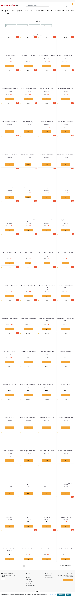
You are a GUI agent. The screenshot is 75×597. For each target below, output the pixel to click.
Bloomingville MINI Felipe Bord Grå (28, 187)
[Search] (37, 5)
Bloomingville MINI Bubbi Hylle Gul (9, 121)
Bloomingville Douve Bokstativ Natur (47, 55)
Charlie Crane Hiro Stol (9, 417)
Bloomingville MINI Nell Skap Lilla (28, 285)
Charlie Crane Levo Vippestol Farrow (65, 417)
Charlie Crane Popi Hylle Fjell (28, 549)
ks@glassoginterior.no (30, 585)
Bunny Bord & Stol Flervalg (9, 351)
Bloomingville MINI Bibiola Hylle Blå (46, 88)
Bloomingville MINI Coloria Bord (28, 154)
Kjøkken (26, 10)
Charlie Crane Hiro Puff (65, 384)
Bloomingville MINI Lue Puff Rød (65, 220)
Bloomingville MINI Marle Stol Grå (65, 252)
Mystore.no (3, 576)
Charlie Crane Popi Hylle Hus (47, 549)
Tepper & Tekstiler (31, 11)
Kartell (2, 10)
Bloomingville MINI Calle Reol (46, 121)
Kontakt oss (62, 0)
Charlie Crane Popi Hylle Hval (65, 549)
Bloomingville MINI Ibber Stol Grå (65, 187)
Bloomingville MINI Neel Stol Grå (10, 285)
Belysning (38, 10)
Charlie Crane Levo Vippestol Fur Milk (9, 450)
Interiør (14, 10)
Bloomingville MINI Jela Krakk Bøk (9, 220)
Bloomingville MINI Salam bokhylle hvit (9, 318)
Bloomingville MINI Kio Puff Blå (47, 220)
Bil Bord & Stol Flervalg (10, 55)
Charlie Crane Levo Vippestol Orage (65, 450)
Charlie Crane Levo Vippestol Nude (46, 450)
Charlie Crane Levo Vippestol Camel (46, 417)
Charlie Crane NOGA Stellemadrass (46, 483)
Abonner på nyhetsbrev (68, 579)
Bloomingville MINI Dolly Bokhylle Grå (65, 154)
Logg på (57, 0)
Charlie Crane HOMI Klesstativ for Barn (46, 384)
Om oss (67, 0)
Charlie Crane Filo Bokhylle (65, 351)
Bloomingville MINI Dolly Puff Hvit (9, 187)
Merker (67, 10)
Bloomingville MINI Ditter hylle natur (47, 154)
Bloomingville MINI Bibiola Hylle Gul (65, 88)
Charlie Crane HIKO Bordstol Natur (9, 384)
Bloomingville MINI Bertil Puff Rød (28, 88)
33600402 (29, 583)
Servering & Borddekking (19, 11)
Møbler (42, 10)
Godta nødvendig (61, 594)
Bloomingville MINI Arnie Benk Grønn (10, 88)
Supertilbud (58, 10)
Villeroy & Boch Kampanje (7, 12)
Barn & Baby (52, 11)
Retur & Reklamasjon (49, 577)
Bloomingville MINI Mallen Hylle (9, 252)
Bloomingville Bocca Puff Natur (28, 55)
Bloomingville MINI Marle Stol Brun (46, 252)
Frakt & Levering (48, 575)
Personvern (71, 0)
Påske (63, 10)
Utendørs (47, 10)
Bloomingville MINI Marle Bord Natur (28, 252)
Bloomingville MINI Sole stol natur (28, 318)
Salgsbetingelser (48, 583)
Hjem (1, 17)
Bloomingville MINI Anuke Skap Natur (65, 55)
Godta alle (68, 594)
